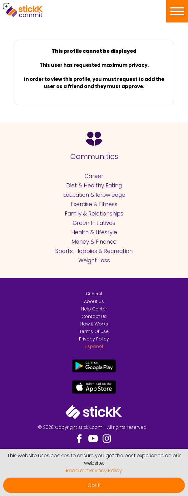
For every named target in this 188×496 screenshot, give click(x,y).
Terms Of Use (94, 331)
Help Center (94, 309)
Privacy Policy (94, 339)
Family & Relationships (94, 213)
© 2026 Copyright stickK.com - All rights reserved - (94, 427)
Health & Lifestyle (94, 232)
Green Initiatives (94, 223)
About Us (94, 301)
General (94, 294)
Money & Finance (94, 242)
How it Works (94, 324)
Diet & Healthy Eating (94, 185)
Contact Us (94, 316)
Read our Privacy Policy (94, 470)
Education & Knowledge (94, 195)
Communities (94, 156)
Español (94, 346)
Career (94, 176)
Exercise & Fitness (94, 204)
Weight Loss (94, 260)
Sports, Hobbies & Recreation (94, 251)
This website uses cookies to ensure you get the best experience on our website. (94, 459)
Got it (94, 485)
